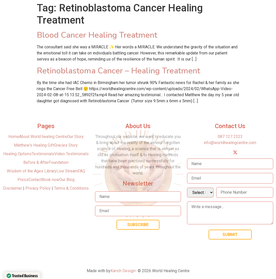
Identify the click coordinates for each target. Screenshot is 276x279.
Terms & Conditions (71, 188)
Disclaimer (13, 188)
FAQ (81, 171)
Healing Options (17, 153)
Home (13, 136)
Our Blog (67, 179)
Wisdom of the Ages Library (32, 171)
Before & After (36, 162)
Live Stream (67, 171)
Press (22, 179)
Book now (50, 179)
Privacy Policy (38, 188)
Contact (35, 179)
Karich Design (123, 270)
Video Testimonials (71, 153)
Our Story (75, 136)
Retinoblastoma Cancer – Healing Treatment (118, 70)
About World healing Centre (43, 136)
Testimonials (43, 153)
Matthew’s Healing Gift (34, 145)
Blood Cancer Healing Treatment (97, 35)
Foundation (58, 162)
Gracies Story (66, 145)
